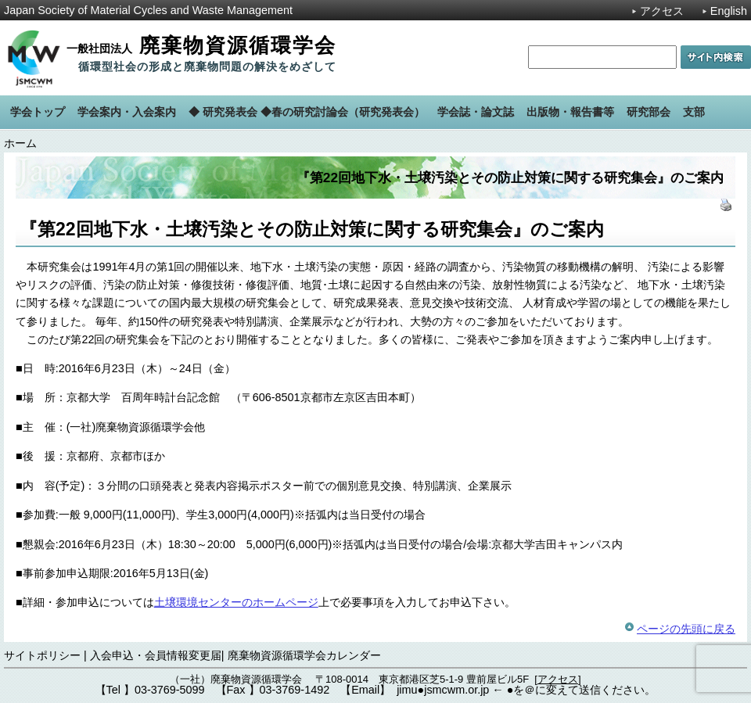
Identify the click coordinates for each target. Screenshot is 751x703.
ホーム (20, 143)
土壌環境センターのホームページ (236, 602)
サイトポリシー (42, 655)
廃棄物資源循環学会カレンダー (304, 655)
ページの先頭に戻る (686, 628)
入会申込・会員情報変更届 (155, 655)
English (728, 11)
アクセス (662, 11)
